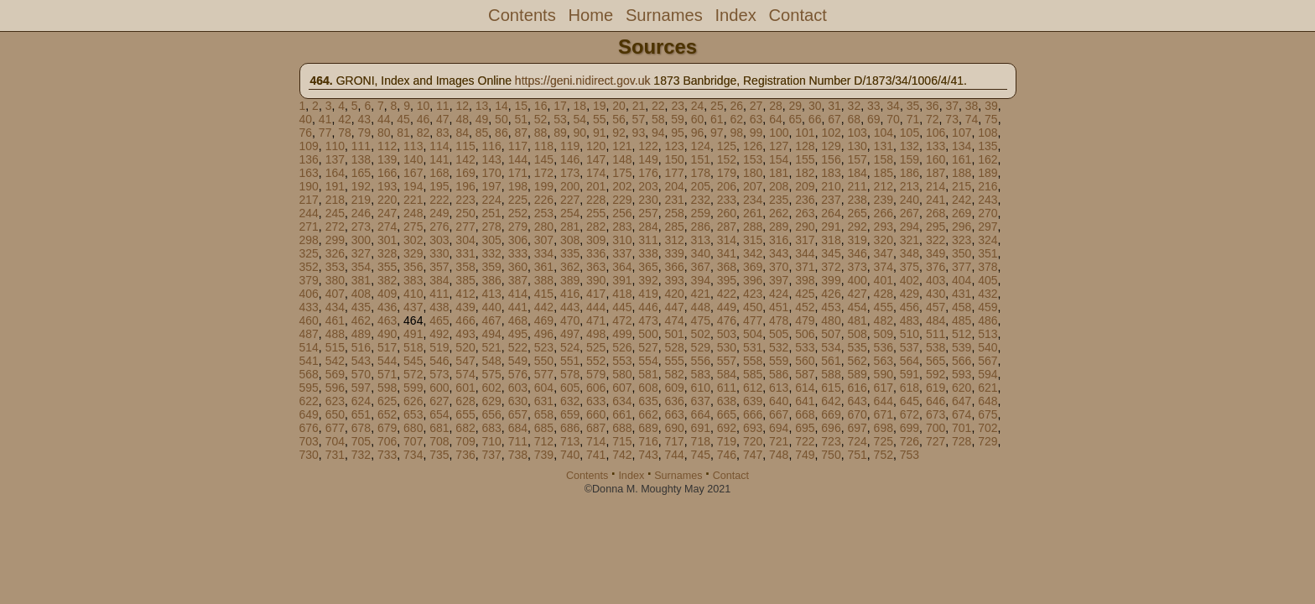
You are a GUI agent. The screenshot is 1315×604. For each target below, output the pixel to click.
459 (987, 307)
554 (648, 360)
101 (804, 132)
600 (439, 387)
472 (622, 320)
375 (909, 266)
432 (987, 293)
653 (413, 414)
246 (361, 213)
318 (830, 240)
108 (987, 132)
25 (717, 105)
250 (465, 213)
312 (673, 240)
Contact (797, 15)
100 (778, 132)
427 (856, 293)
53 (560, 119)
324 (987, 240)
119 (570, 146)
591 (909, 374)
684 (518, 428)
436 (387, 307)
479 (804, 320)
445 (622, 307)
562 (856, 360)
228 (596, 199)
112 (387, 146)
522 (518, 347)
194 (413, 186)
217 (309, 199)
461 (335, 320)
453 (830, 307)
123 (673, 146)
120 (596, 146)
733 (387, 454)
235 (778, 199)
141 (439, 159)
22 (658, 105)
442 (544, 307)
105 (909, 132)
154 (778, 159)
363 (596, 266)
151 (700, 159)
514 (309, 347)
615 (830, 387)
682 (465, 428)
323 (961, 240)
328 (387, 253)
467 (491, 320)
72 (932, 119)
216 (987, 186)
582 (673, 374)
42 (344, 119)
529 (700, 347)
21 (639, 105)
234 (752, 199)
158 (883, 159)
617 (883, 387)
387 (518, 280)
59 (677, 119)
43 (365, 119)
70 (893, 119)
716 (648, 441)
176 (648, 173)
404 (961, 280)
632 (570, 401)
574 (465, 374)
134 (961, 146)
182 (804, 173)
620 (961, 387)
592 (935, 374)
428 (883, 293)
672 (909, 414)
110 (335, 146)
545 (413, 360)
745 (700, 454)
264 (830, 213)
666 (752, 414)
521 (491, 347)
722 (804, 441)
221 (413, 199)
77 (325, 132)
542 (335, 360)
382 (387, 280)
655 (465, 414)
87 (521, 132)
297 (987, 226)
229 (622, 199)
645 (909, 401)
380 (335, 280)
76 (306, 132)
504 (752, 334)
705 (361, 441)
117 (518, 146)
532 (778, 347)
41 (325, 119)
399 (830, 280)
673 (935, 414)
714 (596, 441)
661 (622, 414)
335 (570, 253)
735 (439, 454)
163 (309, 173)
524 (570, 347)
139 (387, 159)
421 (700, 293)
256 (622, 213)
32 (854, 105)
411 (439, 293)
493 (465, 334)
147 (596, 159)
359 (491, 266)
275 (413, 226)
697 (856, 428)
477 (752, 320)
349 (935, 253)
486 (987, 320)
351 (987, 253)
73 (952, 119)
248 (413, 213)
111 (361, 146)
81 (403, 132)
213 (909, 186)
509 (883, 334)
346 (856, 253)
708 (439, 441)
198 (518, 186)
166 (387, 173)
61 (717, 119)
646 (935, 401)
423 (752, 293)
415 (544, 293)
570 (361, 374)
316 (778, 240)
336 (596, 253)
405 (987, 280)
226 (544, 199)
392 (648, 280)
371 (804, 266)
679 (387, 428)
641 (804, 401)
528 (673, 347)
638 (726, 401)
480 (830, 320)
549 (518, 360)
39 (991, 105)
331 (465, 253)
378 (987, 266)
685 (544, 428)
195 (439, 186)
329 (413, 253)
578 (570, 374)
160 (935, 159)
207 (752, 186)
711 (518, 441)
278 (491, 226)
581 (648, 374)
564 (909, 360)
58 (658, 119)
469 (544, 320)
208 (778, 186)
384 (439, 280)
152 (726, 159)
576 (518, 374)
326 (335, 253)
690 (673, 428)
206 (726, 186)
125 (726, 146)
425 (804, 293)
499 (622, 334)
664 (700, 414)
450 (752, 307)
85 (482, 132)
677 (335, 428)
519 (439, 347)
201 (596, 186)
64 (775, 119)
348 (909, 253)
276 (439, 226)
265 (856, 213)
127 (778, 146)
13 (482, 105)
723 (830, 441)
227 (570, 199)
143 (491, 159)
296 (961, 226)
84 (462, 132)
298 (309, 240)
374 (883, 266)
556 (700, 360)
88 (541, 132)
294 (909, 226)
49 (482, 119)
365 (648, 266)
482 (883, 320)
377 (961, 266)
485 (961, 320)
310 (622, 240)
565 (935, 360)
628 (465, 401)
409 (387, 293)
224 (491, 199)
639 (752, 401)
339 (673, 253)
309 (596, 240)
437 (413, 307)
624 (361, 401)
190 (309, 186)
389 (570, 280)
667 (778, 414)
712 (544, 441)
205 (700, 186)
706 (387, 441)
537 (909, 347)
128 (804, 146)
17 (560, 105)
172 (544, 173)
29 (796, 105)
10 (423, 105)
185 (883, 173)
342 (752, 253)
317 (804, 240)
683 (491, 428)
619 (935, 387)
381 (361, 280)
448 (700, 307)
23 (677, 105)
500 (648, 334)
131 (883, 146)
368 (726, 266)
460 (309, 320)
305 (491, 240)
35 (913, 105)
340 (700, 253)
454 (856, 307)
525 (596, 347)
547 (465, 360)
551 (570, 360)
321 (909, 240)
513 (987, 334)
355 (387, 266)
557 (726, 360)
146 (570, 159)
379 (309, 280)
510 (909, 334)
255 (596, 213)
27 (756, 105)
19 (599, 105)
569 (335, 374)
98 (736, 132)
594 (987, 374)
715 (622, 441)
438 (439, 307)
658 (544, 414)
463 (387, 320)
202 (622, 186)
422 (726, 293)
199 (544, 186)
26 (736, 105)
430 (935, 293)
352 (309, 266)
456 (909, 307)
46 (423, 119)
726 (909, 441)
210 (830, 186)
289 (778, 226)
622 (309, 401)
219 (361, 199)
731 (335, 454)
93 (639, 132)
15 (521, 105)
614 (804, 387)
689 (648, 428)
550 (544, 360)
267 (909, 213)
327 (361, 253)
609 (673, 387)
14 (501, 105)
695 (804, 428)
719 (726, 441)
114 (439, 146)
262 (778, 213)
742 (622, 454)
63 (756, 119)
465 (439, 320)
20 (619, 105)
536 (883, 347)
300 (361, 240)
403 (935, 280)
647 (961, 401)
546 (439, 360)
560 (804, 360)
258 (673, 213)
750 (830, 454)
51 (521, 119)
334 (544, 253)
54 (580, 119)
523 (544, 347)
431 (961, 293)
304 (465, 240)
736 (465, 454)
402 (909, 280)
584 (726, 374)
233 (726, 199)
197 (491, 186)
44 (384, 119)
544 (387, 360)
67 (834, 119)
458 (961, 307)
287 (726, 226)
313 (700, 240)
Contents (522, 15)
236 (804, 199)
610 (700, 387)
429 (909, 293)
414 (518, 293)
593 (961, 374)
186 (909, 173)
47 (443, 119)
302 (413, 240)
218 (335, 199)
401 (883, 280)
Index (735, 15)
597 (361, 387)
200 (570, 186)
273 (361, 226)
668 (804, 414)
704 (335, 441)
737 (491, 454)
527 (648, 347)
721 (778, 441)
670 (856, 414)
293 (883, 226)
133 (935, 146)
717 (673, 441)
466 (465, 320)
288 (752, 226)
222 (439, 199)
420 (673, 293)
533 (804, 347)
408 (361, 293)
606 (596, 387)
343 (778, 253)
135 (987, 146)
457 (935, 307)
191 (335, 186)
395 (726, 280)
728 (961, 441)
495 (518, 334)
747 (752, 454)
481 (856, 320)
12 (462, 105)
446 (648, 307)
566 (961, 360)
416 (570, 293)
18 (580, 105)
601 (465, 387)
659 (570, 414)
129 (830, 146)
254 (570, 213)
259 (700, 213)
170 (491, 173)
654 (439, 414)
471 (596, 320)
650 (335, 414)
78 (344, 132)
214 (935, 186)
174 (596, 173)
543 (361, 360)
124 (700, 146)
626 (413, 401)
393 (673, 280)
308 (570, 240)
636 (673, 401)
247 (387, 213)
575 (491, 374)
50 (501, 119)
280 (544, 226)
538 (935, 347)
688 (622, 428)
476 (726, 320)
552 (596, 360)
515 (335, 347)
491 (413, 334)
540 (987, 347)
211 (856, 186)
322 (935, 240)
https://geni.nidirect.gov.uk (583, 80)
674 (961, 414)
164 (335, 173)
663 (673, 414)
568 (309, 374)
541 (309, 360)
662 (648, 414)
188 (961, 173)
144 (518, 159)
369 (752, 266)
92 (619, 132)
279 (518, 226)
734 (413, 454)
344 (804, 253)
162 (987, 159)
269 (961, 213)
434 (335, 307)
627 (439, 401)
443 (570, 307)
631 (544, 401)
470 (570, 320)
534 (830, 347)
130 (856, 146)
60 (697, 119)
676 (309, 428)
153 (752, 159)
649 (309, 414)
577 (544, 374)
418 (622, 293)
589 (856, 374)
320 (883, 240)
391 (622, 280)
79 (365, 132)
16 (541, 105)
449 (726, 307)
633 (596, 401)
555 (673, 360)
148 (622, 159)
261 (752, 213)
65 (795, 119)
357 (439, 266)
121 (622, 146)
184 (856, 173)
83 (443, 132)
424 (778, 293)
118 (544, 146)
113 (413, 146)
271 (309, 226)
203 (648, 186)
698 (883, 428)
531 (752, 347)
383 (413, 280)
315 (752, 240)
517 (387, 347)
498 (596, 334)
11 (443, 105)
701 (961, 428)
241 (935, 199)
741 (596, 454)
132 (909, 146)
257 (648, 213)
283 (622, 226)
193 (387, 186)
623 (335, 401)
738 (518, 454)
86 (501, 132)
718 (700, 441)
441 (518, 307)
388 (544, 280)
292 (856, 226)
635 (648, 401)
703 (309, 441)
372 (830, 266)
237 (830, 199)
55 (599, 119)
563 (883, 360)
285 (673, 226)
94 (658, 132)
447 (673, 307)
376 (935, 266)
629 (491, 401)
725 (883, 441)
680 (413, 428)
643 (856, 401)
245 (335, 213)
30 (815, 105)
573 (439, 374)
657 (518, 414)
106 (935, 132)
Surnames (664, 15)
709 (465, 441)
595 (309, 387)
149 (648, 159)
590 (883, 374)
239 (883, 199)
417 (596, 293)
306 (518, 240)
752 (883, 454)
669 (830, 414)
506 (804, 334)
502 (700, 334)
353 (335, 266)
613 (778, 387)
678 (361, 428)
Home (590, 15)
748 (778, 454)
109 (309, 146)
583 (700, 374)
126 (752, 146)
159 (909, 159)
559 (778, 360)
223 (465, 199)
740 (570, 454)
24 (697, 105)
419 (648, 293)
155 (804, 159)
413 (491, 293)
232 (700, 199)
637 (700, 401)
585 (752, 374)
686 (570, 428)
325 (309, 253)
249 (439, 213)
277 (465, 226)
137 (335, 159)
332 (491, 253)
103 (857, 132)
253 (544, 213)
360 (518, 266)
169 (465, 173)
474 (673, 320)
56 (619, 119)
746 (726, 454)
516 (361, 347)
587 (804, 374)
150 (673, 159)
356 (413, 266)
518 (413, 347)
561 (830, 360)
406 (309, 293)
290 (804, 226)
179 (726, 173)
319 (856, 240)
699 (909, 428)
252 (518, 213)
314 (726, 240)
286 (700, 226)
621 (987, 387)
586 (778, 374)
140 (413, 159)
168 (439, 173)
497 (570, 334)
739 (544, 454)
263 (804, 213)
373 (856, 266)
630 (518, 401)
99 (756, 132)
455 (883, 307)
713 (570, 441)
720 (752, 441)
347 (883, 253)
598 (387, 387)
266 (883, 213)
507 (830, 334)
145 (544, 159)
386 (491, 280)
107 (961, 132)
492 (439, 334)
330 (439, 253)
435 (361, 307)
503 (726, 334)
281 (570, 226)
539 (961, 347)
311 (648, 240)
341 (726, 253)
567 (987, 360)
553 (622, 360)
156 (830, 159)
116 (491, 146)
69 (874, 119)
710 (491, 441)
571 (387, 374)
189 (987, 173)
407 (335, 293)
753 (909, 454)
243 (987, 199)
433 (309, 307)
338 (648, 253)
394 (700, 280)
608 (648, 387)
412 (465, 293)
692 (726, 428)
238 (856, 199)
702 (987, 428)
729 (987, 441)
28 (775, 105)
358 (465, 266)
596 (335, 387)
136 (309, 159)
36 (932, 105)
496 (544, 334)
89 (560, 132)
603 (518, 387)
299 (335, 240)
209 (804, 186)
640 (778, 401)
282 (596, 226)
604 (544, 387)
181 (778, 173)
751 (856, 454)
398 (804, 280)
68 (854, 119)
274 (387, 226)
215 (961, 186)
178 (700, 173)
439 (465, 307)
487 (309, 334)
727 (935, 441)
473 (648, 320)
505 (778, 334)
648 (987, 401)
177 (673, 173)
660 (596, 414)
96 (697, 132)
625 (387, 401)
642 (830, 401)
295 (935, 226)
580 (622, 374)
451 (778, 307)
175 (622, 173)
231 (673, 199)
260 (726, 213)
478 (778, 320)
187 (935, 173)
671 (883, 414)
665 (726, 414)
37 (952, 105)
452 (804, 307)
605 (570, 387)
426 (830, 293)
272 (335, 226)
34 (893, 105)
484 (935, 320)
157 (856, 159)
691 (700, 428)
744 (673, 454)
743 (648, 454)
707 (413, 441)
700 (935, 428)
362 (570, 266)
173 (570, 173)
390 (596, 280)
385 (465, 280)
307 (544, 240)
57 (639, 119)
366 (673, 266)
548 (491, 360)
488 (335, 334)
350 (961, 253)
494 (491, 334)
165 (361, 173)
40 (306, 119)
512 (961, 334)
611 (726, 387)
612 (752, 387)
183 (830, 173)
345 (830, 253)
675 (987, 414)
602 (491, 387)
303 (439, 240)
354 (361, 266)
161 (961, 159)
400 (856, 280)
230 (648, 199)
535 (856, 347)
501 (673, 334)
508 (856, 334)
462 (361, 320)
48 (462, 119)
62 (736, 119)
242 (961, 199)
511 (935, 334)
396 (752, 280)
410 (413, 293)
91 (599, 132)
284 (648, 226)
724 (856, 441)
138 (361, 159)
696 (830, 428)
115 (465, 146)
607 (622, 387)
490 (387, 334)
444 (596, 307)
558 (752, 360)
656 (491, 414)
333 (518, 253)
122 (648, 146)
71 (913, 119)
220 (387, 199)
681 (439, 428)
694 (778, 428)
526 (622, 347)
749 (804, 454)
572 (413, 374)
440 (491, 307)
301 (387, 240)
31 (834, 105)
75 (991, 119)
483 (909, 320)
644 (883, 401)
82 (423, 132)
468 (518, 320)
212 (883, 186)
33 (874, 105)
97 (717, 132)
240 (909, 199)
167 (413, 173)
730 (309, 454)
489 (361, 334)
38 (972, 105)
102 (830, 132)
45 (403, 119)
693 (752, 428)
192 (361, 186)
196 (465, 186)
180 (752, 173)
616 (856, 387)
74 (972, 119)
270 (987, 213)
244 (309, 213)
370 (778, 266)
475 (700, 320)
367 (700, 266)
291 (830, 226)
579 (596, 374)
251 (491, 213)
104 (883, 132)
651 (361, 414)
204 (673, 186)
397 (778, 280)
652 (387, 414)
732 (361, 454)
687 (596, 428)
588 (830, 374)
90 (580, 132)
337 (622, 253)
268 (935, 213)
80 (384, 132)
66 (815, 119)
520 (465, 347)
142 (465, 159)
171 (518, 173)
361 (544, 266)
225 (518, 199)
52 (541, 119)
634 (622, 401)
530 (726, 347)
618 (909, 387)
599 (413, 387)
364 (622, 266)
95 (677, 132)
